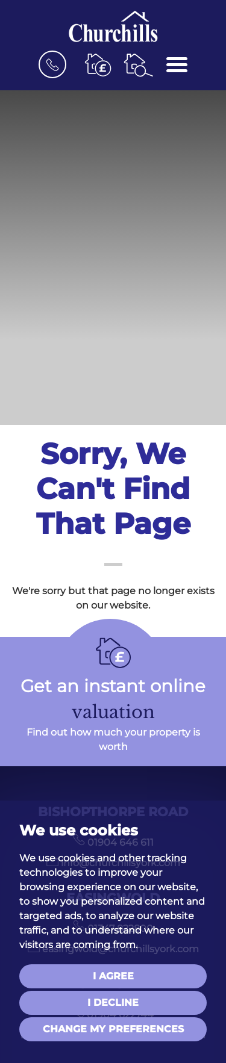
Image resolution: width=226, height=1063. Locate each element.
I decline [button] (113, 1002)
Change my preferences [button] (113, 1029)
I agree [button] (113, 976)
